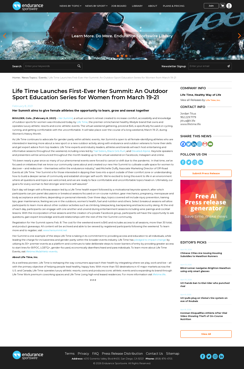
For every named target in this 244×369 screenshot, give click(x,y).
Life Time (82, 122)
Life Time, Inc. (213, 100)
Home (16, 77)
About (152, 5)
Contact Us (154, 353)
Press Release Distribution (122, 353)
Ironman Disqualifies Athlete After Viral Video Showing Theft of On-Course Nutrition (203, 316)
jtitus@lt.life (187, 120)
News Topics (29, 77)
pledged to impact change (150, 239)
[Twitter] (188, 144)
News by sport (95, 5)
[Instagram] (199, 144)
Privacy (83, 353)
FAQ (95, 353)
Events (43, 77)
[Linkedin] (194, 144)
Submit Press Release (206, 173)
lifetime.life (159, 274)
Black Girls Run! (116, 151)
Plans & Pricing (173, 5)
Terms (70, 353)
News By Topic (70, 5)
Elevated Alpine (140, 151)
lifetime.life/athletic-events (41, 251)
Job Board (118, 5)
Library (137, 5)
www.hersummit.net (55, 230)
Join (211, 5)
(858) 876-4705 (163, 358)
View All (206, 334)
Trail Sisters (99, 151)
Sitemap (172, 353)
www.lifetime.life (190, 124)
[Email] (210, 144)
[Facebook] (183, 144)
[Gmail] (205, 144)
